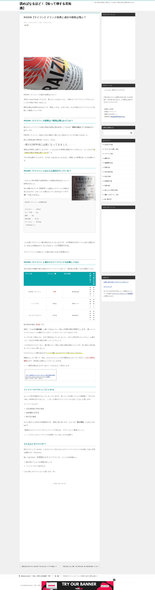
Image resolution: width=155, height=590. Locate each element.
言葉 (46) (107, 185)
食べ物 (26, 25)
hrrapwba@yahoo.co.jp (118, 116)
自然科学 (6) (108, 181)
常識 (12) (107, 167)
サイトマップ (108, 286)
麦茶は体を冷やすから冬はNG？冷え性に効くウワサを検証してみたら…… (41, 566)
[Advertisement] (60, 41)
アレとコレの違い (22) (111, 149)
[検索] (118, 133)
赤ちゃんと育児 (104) (111, 190)
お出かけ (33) (108, 144)
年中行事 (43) (108, 172)
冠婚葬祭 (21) (108, 163)
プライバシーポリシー (119, 293)
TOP (36, 576)
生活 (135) (107, 176)
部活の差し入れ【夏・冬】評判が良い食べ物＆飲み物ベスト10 (80, 566)
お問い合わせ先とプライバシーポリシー (116, 282)
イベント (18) (108, 153)
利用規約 (130, 293)
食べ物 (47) (107, 199)
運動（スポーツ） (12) (111, 194)
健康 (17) (107, 158)
